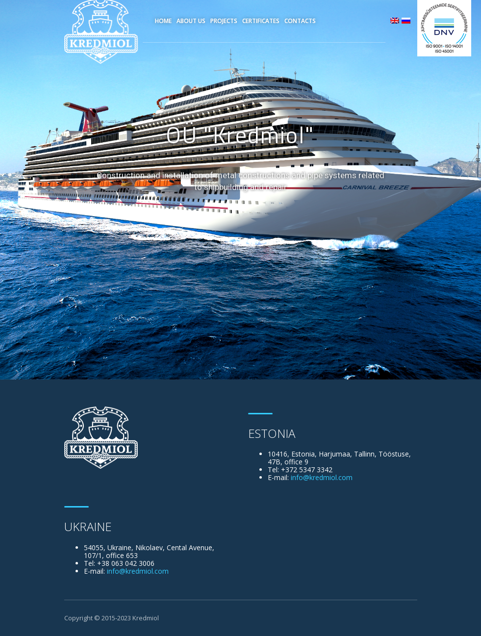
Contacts (300, 21)
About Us (191, 21)
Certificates (260, 21)
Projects (223, 21)
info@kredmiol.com (322, 477)
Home (163, 21)
